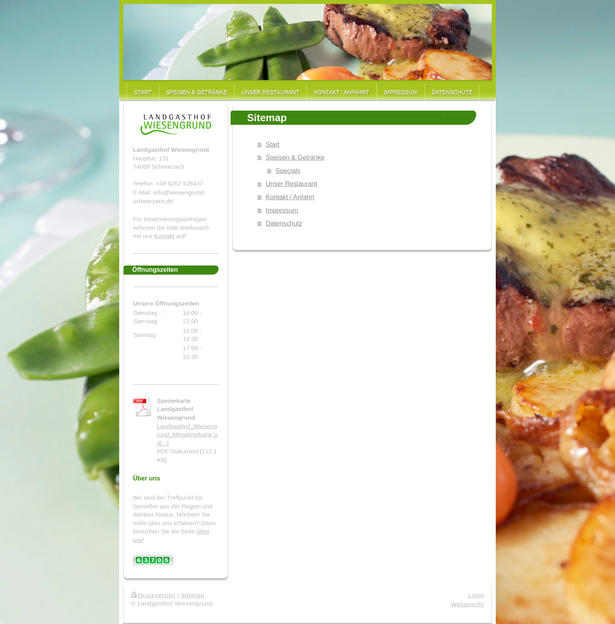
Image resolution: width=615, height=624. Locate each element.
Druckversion (153, 595)
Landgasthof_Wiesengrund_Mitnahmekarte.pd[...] (187, 434)
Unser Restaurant (291, 183)
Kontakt (164, 236)
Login (476, 595)
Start (272, 144)
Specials (287, 171)
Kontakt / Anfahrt (290, 197)
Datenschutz (284, 223)
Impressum (282, 210)
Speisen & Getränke (295, 157)
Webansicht (467, 604)
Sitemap (192, 595)
